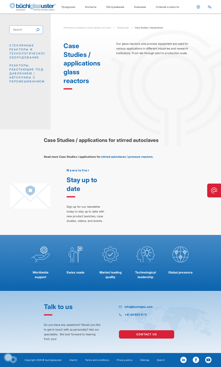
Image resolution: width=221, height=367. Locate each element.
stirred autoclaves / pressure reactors (127, 156)
